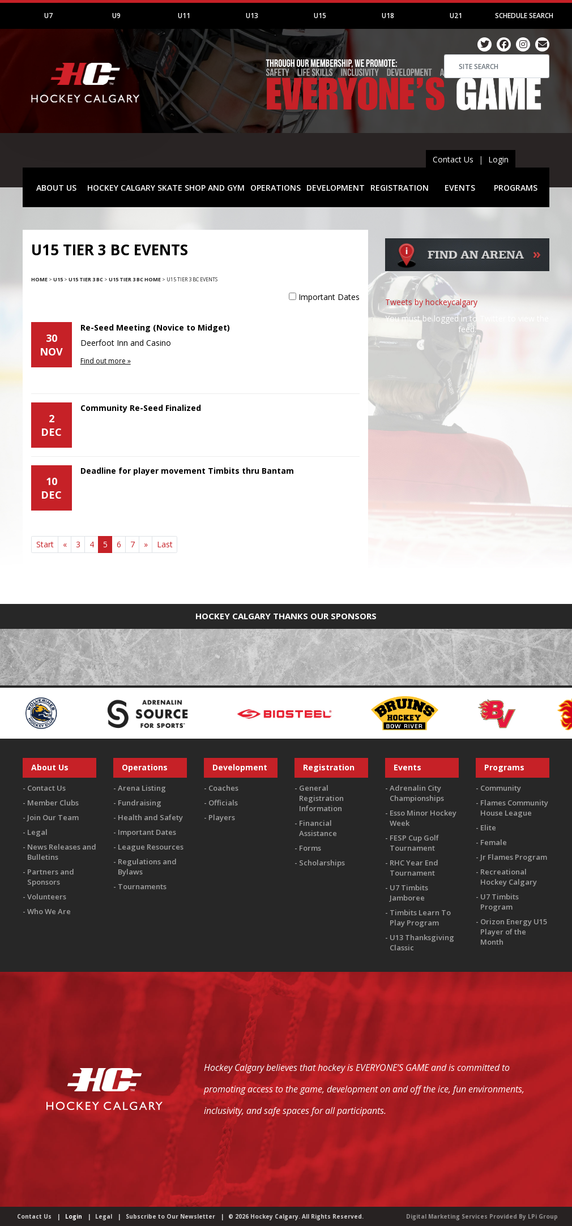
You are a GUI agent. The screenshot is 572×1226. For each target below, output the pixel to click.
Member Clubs (53, 803)
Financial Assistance (318, 828)
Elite (488, 827)
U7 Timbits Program (499, 901)
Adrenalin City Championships (417, 793)
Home (39, 279)
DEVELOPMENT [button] (335, 187)
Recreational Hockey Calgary (508, 877)
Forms (310, 848)
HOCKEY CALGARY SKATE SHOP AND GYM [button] (166, 187)
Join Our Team (53, 817)
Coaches (223, 788)
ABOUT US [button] (56, 187)
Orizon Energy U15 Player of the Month (513, 931)
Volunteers (46, 896)
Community (500, 788)
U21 (456, 15)
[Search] (496, 66)
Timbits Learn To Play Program (420, 917)
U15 (320, 15)
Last (165, 544)
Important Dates (329, 297)
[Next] (145, 544)
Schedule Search (524, 15)
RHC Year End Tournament (414, 868)
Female (493, 842)
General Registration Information (321, 798)
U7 (48, 15)
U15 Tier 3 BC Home (135, 279)
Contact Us (453, 159)
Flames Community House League (514, 808)
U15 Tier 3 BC (86, 279)
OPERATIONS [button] (275, 187)
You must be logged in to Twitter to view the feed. (467, 324)
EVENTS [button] (460, 187)
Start (45, 544)
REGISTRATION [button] (399, 187)
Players (221, 817)
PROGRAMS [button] (515, 187)
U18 (388, 15)
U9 (116, 15)
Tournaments (142, 886)
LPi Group (543, 1216)
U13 (252, 15)
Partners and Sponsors (50, 877)
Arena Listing (142, 788)
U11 (184, 15)
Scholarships (322, 863)
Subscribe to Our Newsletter (170, 1216)
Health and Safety (150, 817)
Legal (37, 832)
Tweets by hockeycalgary (431, 302)
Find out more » (105, 361)
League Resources (150, 847)
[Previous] (64, 544)
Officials (223, 803)
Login (498, 159)
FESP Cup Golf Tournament (414, 843)
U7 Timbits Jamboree (409, 892)
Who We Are (49, 911)
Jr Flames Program (513, 857)
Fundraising (139, 803)
